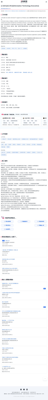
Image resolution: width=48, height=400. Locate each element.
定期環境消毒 (22, 152)
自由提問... (19, 225)
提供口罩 (3, 152)
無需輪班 (25, 48)
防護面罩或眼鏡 (15, 152)
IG (21, 385)
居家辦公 (34, 152)
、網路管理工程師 (17, 72)
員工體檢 (33, 144)
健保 (6, 144)
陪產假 (14, 144)
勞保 (2, 144)
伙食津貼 (8, 48)
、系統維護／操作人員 (27, 72)
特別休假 (28, 144)
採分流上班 (39, 152)
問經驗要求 (19, 221)
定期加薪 (3, 48)
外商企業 (9, 139)
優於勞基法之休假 (16, 139)
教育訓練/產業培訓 (33, 139)
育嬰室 (8, 146)
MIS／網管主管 (9, 72)
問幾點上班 (7, 225)
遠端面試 (29, 152)
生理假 (23, 144)
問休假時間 (7, 221)
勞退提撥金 (39, 144)
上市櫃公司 (4, 139)
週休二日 (20, 48)
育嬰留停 (19, 144)
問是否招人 (42, 221)
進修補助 (41, 139)
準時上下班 (14, 48)
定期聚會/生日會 (25, 139)
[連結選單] (1, 1)
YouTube (27, 385)
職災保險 (3, 146)
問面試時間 (30, 221)
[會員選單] (46, 1)
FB (24, 385)
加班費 (9, 144)
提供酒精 (8, 152)
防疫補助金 (4, 154)
